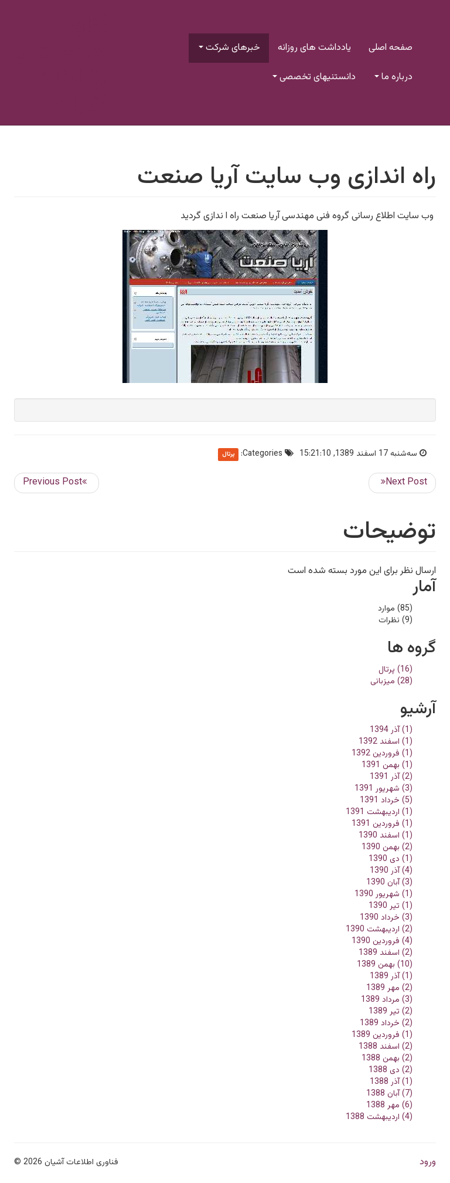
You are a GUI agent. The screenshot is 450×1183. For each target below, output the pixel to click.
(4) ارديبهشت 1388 (379, 1117)
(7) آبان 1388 (389, 1093)
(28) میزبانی (391, 681)
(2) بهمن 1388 (387, 1058)
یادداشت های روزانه (314, 47)
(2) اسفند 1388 (385, 1046)
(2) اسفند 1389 (385, 953)
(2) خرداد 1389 (386, 1023)
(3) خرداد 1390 (386, 917)
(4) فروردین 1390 (382, 941)
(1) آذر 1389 (391, 976)
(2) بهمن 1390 (387, 847)
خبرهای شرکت (229, 47)
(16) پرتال (395, 669)
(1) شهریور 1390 (383, 894)
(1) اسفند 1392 (385, 741)
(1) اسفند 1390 (385, 835)
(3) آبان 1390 (389, 882)
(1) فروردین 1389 (382, 1035)
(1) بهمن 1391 (387, 765)
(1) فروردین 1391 (382, 824)
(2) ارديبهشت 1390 (379, 929)
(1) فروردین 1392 (382, 753)
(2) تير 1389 (390, 1011)
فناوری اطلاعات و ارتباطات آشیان (63, 65)
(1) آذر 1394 (391, 730)
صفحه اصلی (390, 47)
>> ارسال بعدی (402, 483)
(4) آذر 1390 (391, 871)
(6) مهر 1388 (389, 1105)
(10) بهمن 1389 (384, 964)
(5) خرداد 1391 (386, 800)
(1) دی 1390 (390, 859)
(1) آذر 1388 (391, 1082)
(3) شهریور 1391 (383, 788)
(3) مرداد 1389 (386, 1000)
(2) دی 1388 (390, 1070)
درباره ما (393, 77)
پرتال (228, 454)
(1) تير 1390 (390, 906)
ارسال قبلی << (56, 483)
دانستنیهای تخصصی (314, 77)
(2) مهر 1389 (389, 988)
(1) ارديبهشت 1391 (379, 812)
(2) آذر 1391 (391, 777)
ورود (428, 1162)
